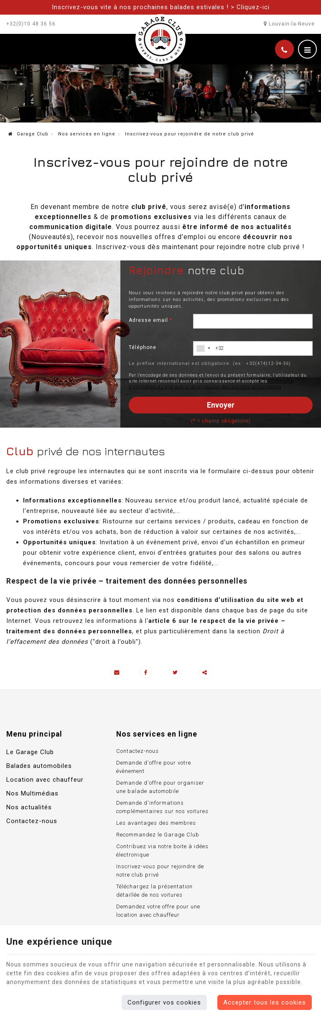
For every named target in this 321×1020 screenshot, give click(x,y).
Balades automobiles (39, 766)
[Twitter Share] (175, 672)
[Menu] (307, 49)
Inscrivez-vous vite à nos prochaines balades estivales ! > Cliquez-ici (161, 7)
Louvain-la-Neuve (289, 24)
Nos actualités (29, 808)
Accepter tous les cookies (264, 1002)
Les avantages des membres (153, 824)
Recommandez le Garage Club (154, 835)
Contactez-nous (31, 822)
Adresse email (150, 321)
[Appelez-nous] (284, 49)
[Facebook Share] (146, 672)
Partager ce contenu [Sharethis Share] (204, 672)
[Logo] (160, 39)
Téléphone (142, 348)
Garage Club (28, 135)
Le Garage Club (30, 753)
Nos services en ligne (86, 135)
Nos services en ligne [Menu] (153, 735)
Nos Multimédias (32, 794)
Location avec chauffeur (45, 780)
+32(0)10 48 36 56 (31, 24)
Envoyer (220, 405)
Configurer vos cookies (164, 1002)
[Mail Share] (116, 672)
